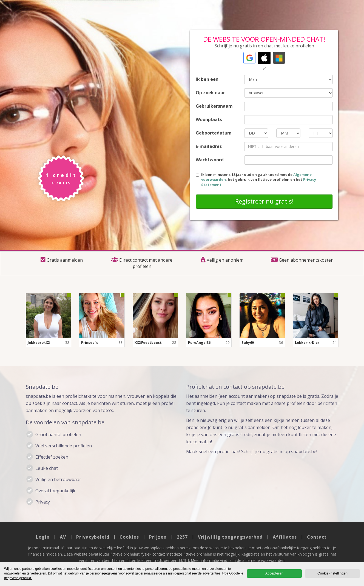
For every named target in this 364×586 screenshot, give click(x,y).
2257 (182, 537)
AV (63, 537)
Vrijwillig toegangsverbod (230, 537)
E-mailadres (209, 146)
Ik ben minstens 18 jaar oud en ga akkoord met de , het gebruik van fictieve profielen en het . (256, 179)
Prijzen (158, 537)
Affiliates (285, 537)
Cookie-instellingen (332, 573)
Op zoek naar (210, 93)
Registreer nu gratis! (264, 201)
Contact (317, 537)
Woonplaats (209, 119)
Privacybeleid (92, 537)
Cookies (129, 537)
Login (43, 537)
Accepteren (274, 573)
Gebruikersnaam (214, 106)
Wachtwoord (210, 160)
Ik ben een (207, 79)
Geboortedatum (214, 133)
